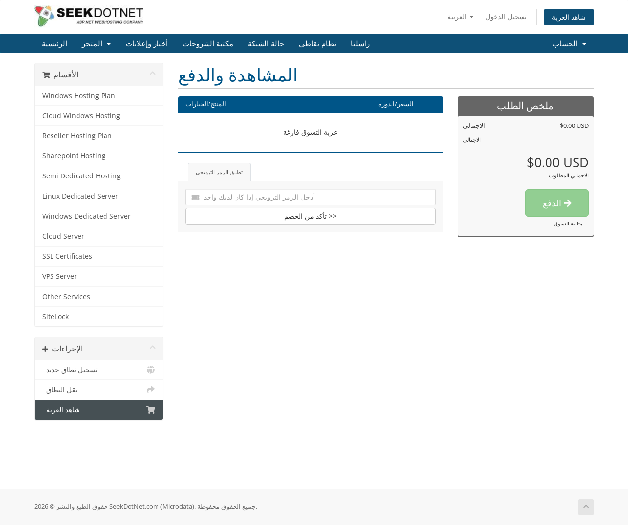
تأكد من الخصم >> (310, 216)
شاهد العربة (569, 17)
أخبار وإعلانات (147, 43)
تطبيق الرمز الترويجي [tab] (219, 171)
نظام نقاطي (317, 43)
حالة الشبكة (266, 43)
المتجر (96, 43)
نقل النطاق (99, 390)
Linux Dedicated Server (80, 196)
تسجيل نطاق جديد (99, 369)
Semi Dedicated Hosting (81, 176)
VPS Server (59, 276)
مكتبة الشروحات (208, 43)
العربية (460, 16)
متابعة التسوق (568, 223)
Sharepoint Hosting (73, 155)
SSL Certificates (67, 256)
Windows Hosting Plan (78, 95)
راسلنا (360, 43)
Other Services (66, 296)
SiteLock (55, 316)
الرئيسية (54, 43)
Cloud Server (63, 236)
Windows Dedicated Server (86, 216)
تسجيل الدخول (506, 16)
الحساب (569, 43)
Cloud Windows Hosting (81, 115)
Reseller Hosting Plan (77, 135)
